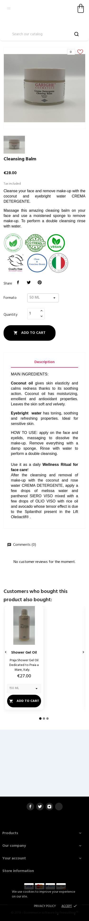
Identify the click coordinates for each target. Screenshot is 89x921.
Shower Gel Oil (24, 653)
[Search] (44, 34)
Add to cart (30, 333)
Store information (18, 871)
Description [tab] (44, 362)
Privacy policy (45, 906)
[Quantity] (33, 313)
